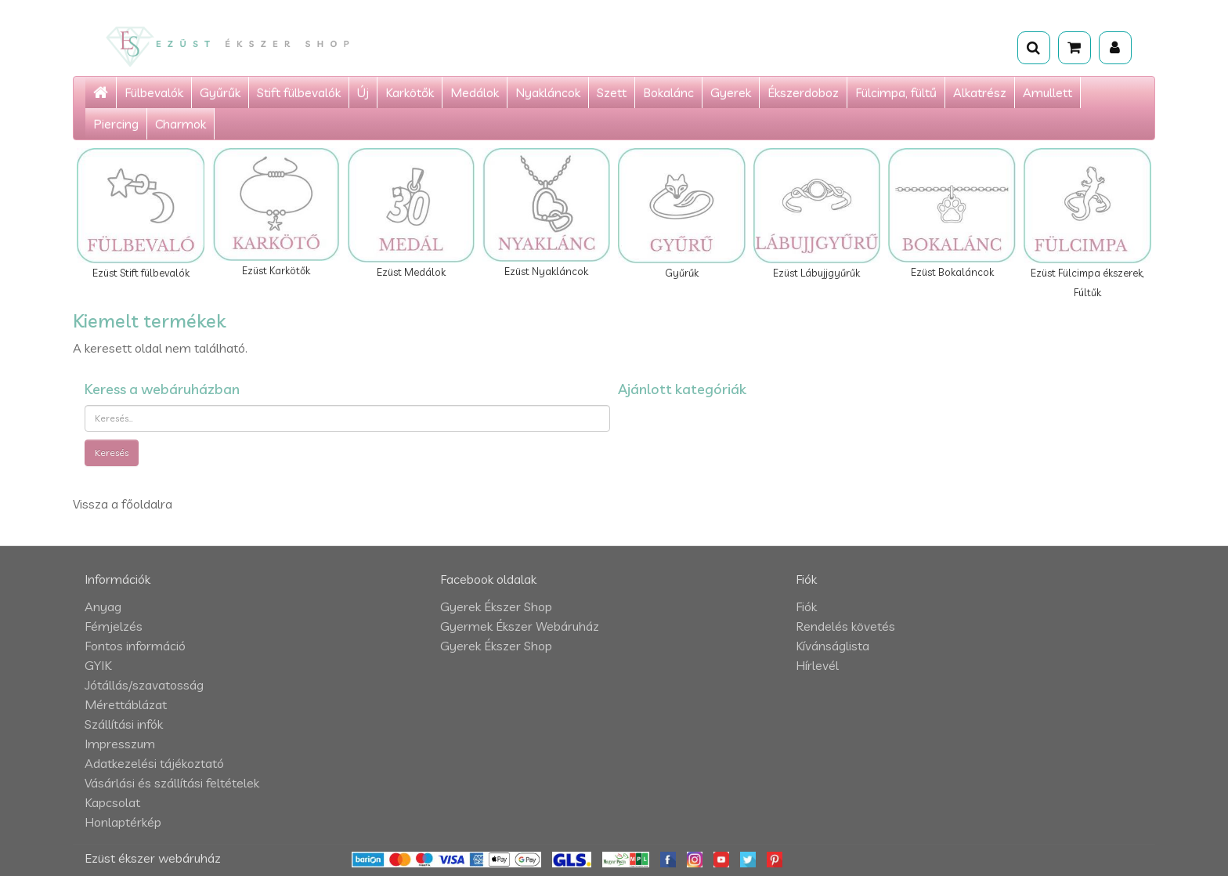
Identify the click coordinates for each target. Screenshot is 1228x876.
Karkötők (409, 92)
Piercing (116, 124)
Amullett (1047, 92)
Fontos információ (135, 645)
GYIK (98, 665)
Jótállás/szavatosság (144, 685)
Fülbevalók (154, 92)
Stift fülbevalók (299, 92)
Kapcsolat (112, 802)
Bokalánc (668, 92)
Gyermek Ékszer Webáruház (519, 626)
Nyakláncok (547, 92)
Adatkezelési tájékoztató (154, 763)
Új (363, 92)
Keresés (111, 452)
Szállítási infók (124, 724)
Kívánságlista (832, 645)
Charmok (180, 124)
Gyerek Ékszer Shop (496, 606)
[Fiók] (1115, 47)
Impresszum (120, 743)
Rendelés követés (845, 626)
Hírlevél (817, 665)
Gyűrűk (220, 92)
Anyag (103, 606)
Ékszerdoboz (803, 92)
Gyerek (730, 92)
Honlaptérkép (123, 822)
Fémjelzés (114, 626)
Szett (612, 92)
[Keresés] (1033, 47)
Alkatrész (979, 92)
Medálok (474, 92)
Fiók (806, 606)
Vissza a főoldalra (122, 504)
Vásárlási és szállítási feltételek (172, 783)
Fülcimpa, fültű (896, 92)
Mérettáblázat (126, 704)
